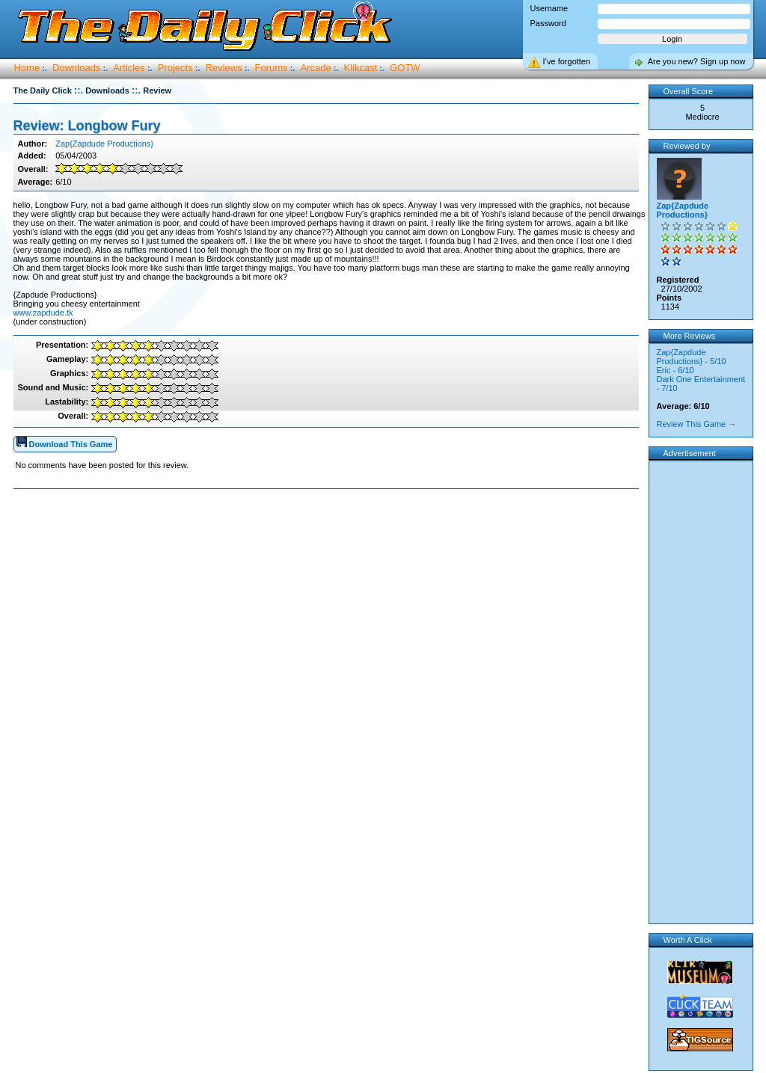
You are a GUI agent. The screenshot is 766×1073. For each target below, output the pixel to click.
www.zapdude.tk (43, 312)
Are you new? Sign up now (697, 61)
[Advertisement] (329, 537)
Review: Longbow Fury (87, 125)
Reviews (224, 67)
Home (27, 67)
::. (78, 90)
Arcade (315, 67)
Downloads (76, 67)
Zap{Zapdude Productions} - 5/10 (691, 357)
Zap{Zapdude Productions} (104, 143)
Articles (129, 67)
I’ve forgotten (567, 61)
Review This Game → (697, 423)
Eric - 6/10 (675, 370)
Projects (175, 67)
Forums (271, 67)
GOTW (405, 67)
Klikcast (361, 67)
